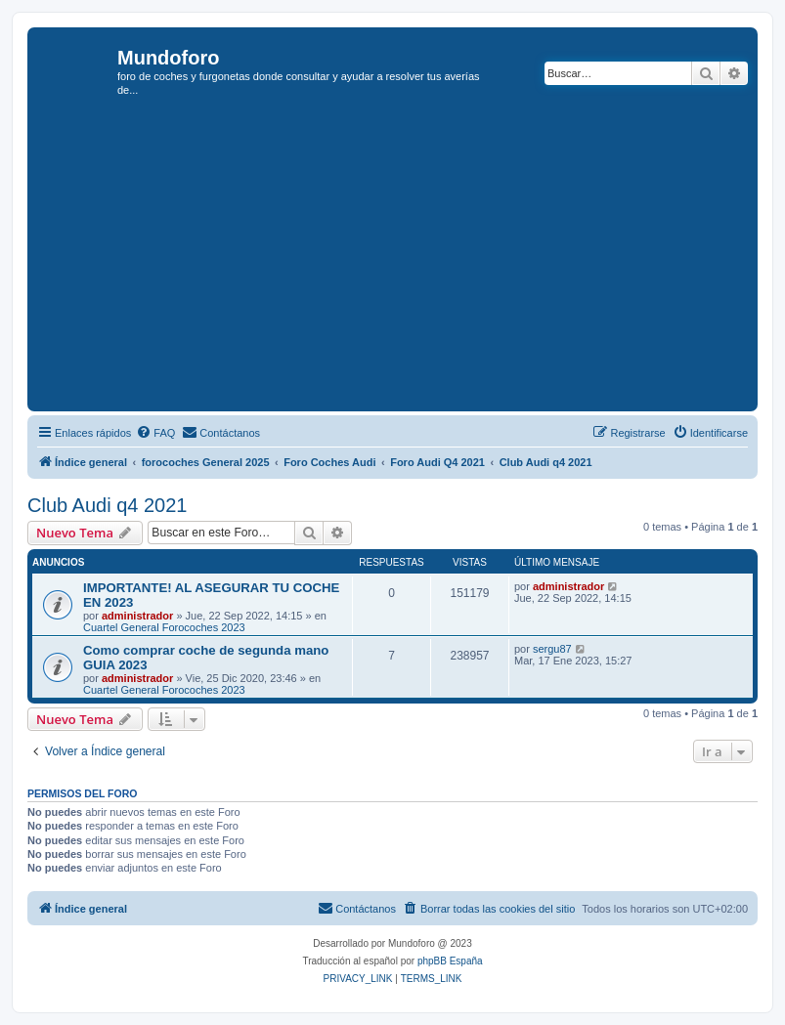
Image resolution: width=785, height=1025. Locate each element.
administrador (137, 615)
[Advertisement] (408, 260)
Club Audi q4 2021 (107, 505)
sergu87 (552, 649)
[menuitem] (155, 433)
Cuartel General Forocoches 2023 (164, 627)
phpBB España (450, 961)
